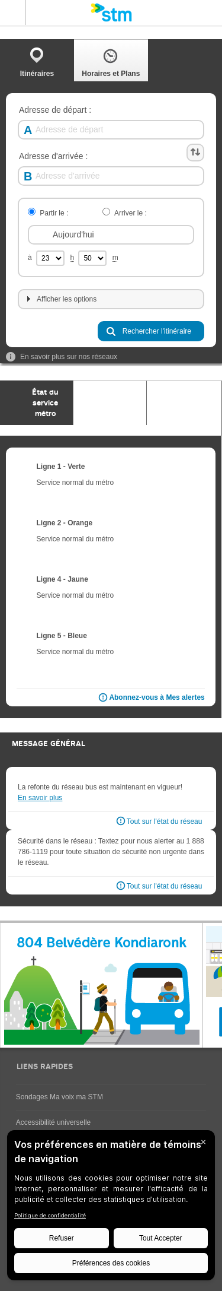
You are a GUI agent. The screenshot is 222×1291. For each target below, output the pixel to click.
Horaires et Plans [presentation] (111, 62)
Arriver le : (130, 213)
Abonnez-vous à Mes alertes (150, 698)
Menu (13, 12)
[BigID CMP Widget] (111, 1208)
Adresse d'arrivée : (53, 156)
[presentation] (36, 402)
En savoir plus (40, 798)
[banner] (111, 12)
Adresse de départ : (55, 110)
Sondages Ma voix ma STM (59, 1097)
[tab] (37, 60)
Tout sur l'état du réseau (164, 821)
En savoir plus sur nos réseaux (61, 356)
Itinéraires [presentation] (37, 62)
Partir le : (54, 213)
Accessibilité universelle (53, 1122)
